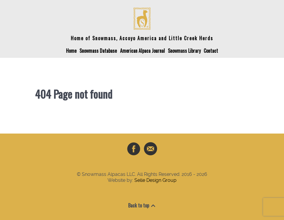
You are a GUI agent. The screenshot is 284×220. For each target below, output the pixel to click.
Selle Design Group (155, 180)
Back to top (142, 205)
